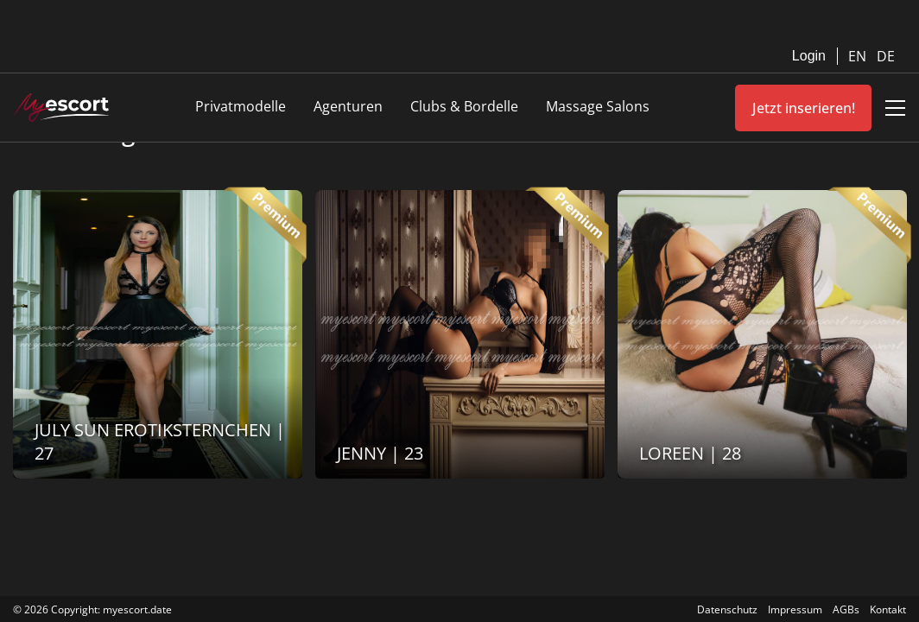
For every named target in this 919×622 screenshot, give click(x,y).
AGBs (846, 609)
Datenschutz (727, 609)
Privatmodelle (240, 106)
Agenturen (348, 106)
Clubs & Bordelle (464, 106)
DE (886, 56)
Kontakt (888, 609)
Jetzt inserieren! (803, 107)
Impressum (795, 609)
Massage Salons (598, 106)
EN (859, 56)
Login (809, 55)
